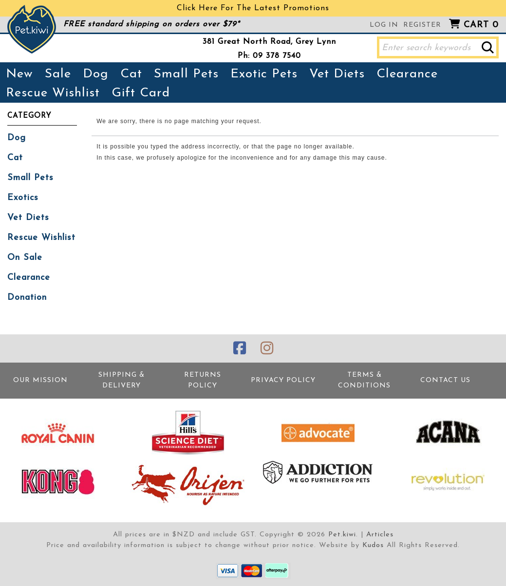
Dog (96, 74)
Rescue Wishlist (53, 93)
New (19, 74)
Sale (58, 74)
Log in (384, 25)
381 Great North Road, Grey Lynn (269, 42)
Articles (380, 534)
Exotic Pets (264, 74)
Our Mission (40, 380)
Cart (481, 25)
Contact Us (445, 380)
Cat (131, 74)
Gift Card (141, 93)
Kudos (373, 545)
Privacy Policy (283, 380)
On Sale (24, 257)
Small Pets (186, 74)
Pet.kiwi (342, 534)
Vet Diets (337, 74)
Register (422, 25)
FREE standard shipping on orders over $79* (151, 24)
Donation (27, 297)
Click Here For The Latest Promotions (253, 8)
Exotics (22, 197)
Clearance (407, 74)
